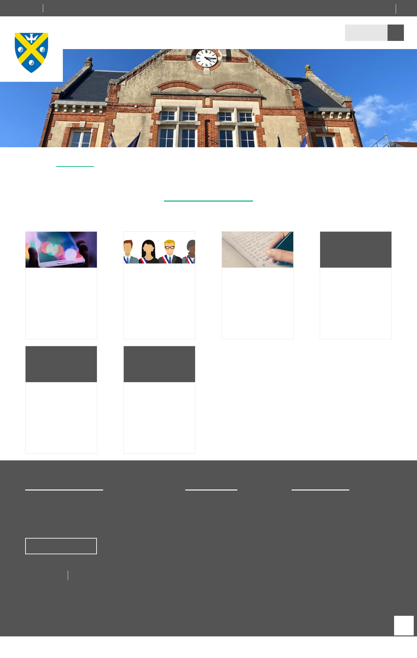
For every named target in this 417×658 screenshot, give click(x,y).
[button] (408, 139)
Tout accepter (134, 343)
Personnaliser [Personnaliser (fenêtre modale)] (285, 343)
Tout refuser (209, 343)
